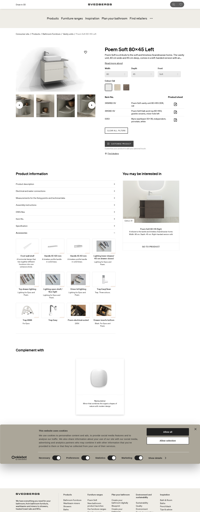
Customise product (119, 144)
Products (53, 18)
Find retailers (138, 18)
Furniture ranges (72, 18)
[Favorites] (182, 4)
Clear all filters (116, 130)
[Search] (175, 4)
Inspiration (92, 18)
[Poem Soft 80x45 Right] (151, 215)
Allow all (167, 480)
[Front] (169, 74)
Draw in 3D (21, 4)
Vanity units (68, 34)
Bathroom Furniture (51, 34)
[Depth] (142, 74)
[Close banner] (195, 477)
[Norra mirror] (100, 386)
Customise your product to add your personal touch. (125, 148)
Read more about (114, 63)
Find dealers (113, 153)
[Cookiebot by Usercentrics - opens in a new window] (19, 506)
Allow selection (168, 489)
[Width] (116, 74)
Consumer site (22, 34)
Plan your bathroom (114, 18)
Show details (155, 506)
